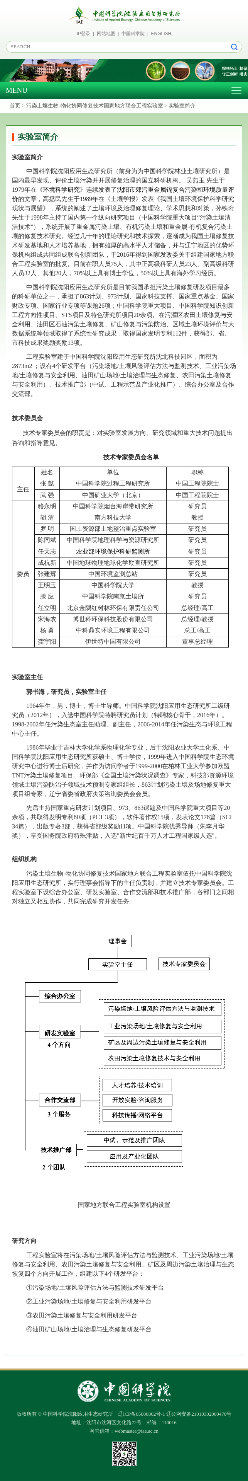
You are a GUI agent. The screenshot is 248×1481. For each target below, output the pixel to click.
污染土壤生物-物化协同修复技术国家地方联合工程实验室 (94, 106)
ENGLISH (161, 33)
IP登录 (83, 33)
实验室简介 (182, 106)
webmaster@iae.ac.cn (137, 1431)
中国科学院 (133, 33)
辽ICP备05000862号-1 (141, 1414)
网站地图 (106, 33)
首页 (15, 106)
